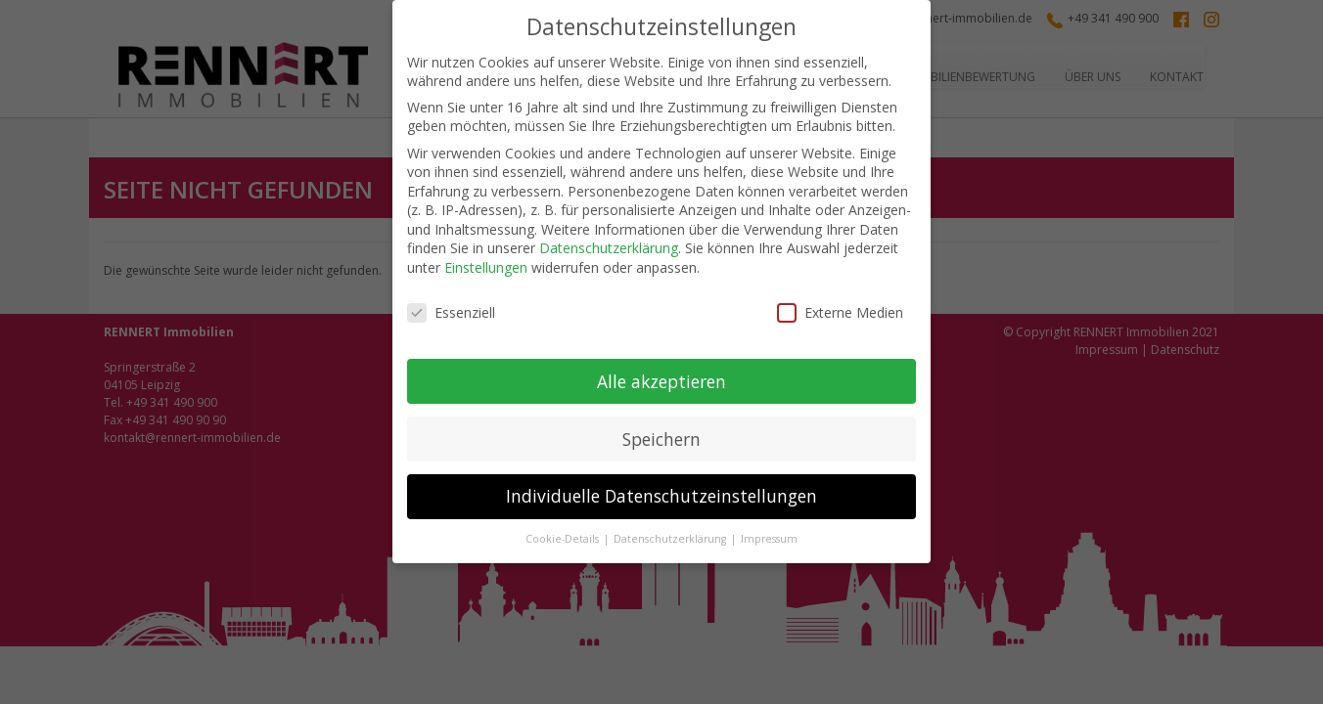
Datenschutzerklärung (608, 248)
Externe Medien (840, 312)
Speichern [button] (661, 439)
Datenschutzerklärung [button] (671, 539)
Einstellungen (485, 267)
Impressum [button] (769, 539)
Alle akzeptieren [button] (661, 381)
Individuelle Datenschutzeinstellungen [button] (661, 495)
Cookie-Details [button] (563, 539)
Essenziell (451, 312)
